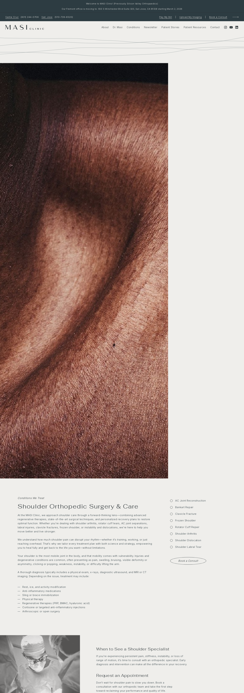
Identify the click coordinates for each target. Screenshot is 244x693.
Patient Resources (195, 27)
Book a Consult (218, 17)
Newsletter (150, 27)
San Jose (47, 17)
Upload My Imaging (190, 17)
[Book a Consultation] (235, 17)
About (105, 27)
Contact (215, 27)
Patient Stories (170, 27)
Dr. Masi (118, 27)
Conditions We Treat (31, 498)
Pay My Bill (165, 17)
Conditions (133, 27)
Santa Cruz (12, 17)
